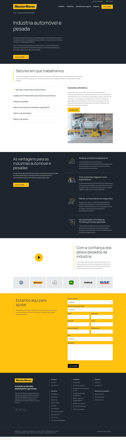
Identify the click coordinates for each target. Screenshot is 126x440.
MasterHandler (55, 403)
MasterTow (54, 400)
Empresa (96, 6)
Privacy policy (108, 431)
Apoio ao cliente (99, 394)
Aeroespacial (76, 382)
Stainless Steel (55, 414)
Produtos (61, 6)
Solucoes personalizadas (58, 420)
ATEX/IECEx (54, 417)
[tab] (35, 89)
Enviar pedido (107, 7)
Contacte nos (98, 385)
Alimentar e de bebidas (79, 406)
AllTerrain (53, 406)
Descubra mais (73, 110)
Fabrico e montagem (78, 409)
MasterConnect (99, 400)
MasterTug (54, 397)
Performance (54, 385)
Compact (53, 382)
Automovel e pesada (78, 385)
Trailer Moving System (57, 411)
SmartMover (54, 394)
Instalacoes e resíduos (79, 403)
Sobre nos (97, 382)
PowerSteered (55, 409)
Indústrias (70, 6)
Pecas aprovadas (99, 397)
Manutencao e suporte (83, 6)
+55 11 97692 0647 (98, 1)
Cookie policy (100, 431)
